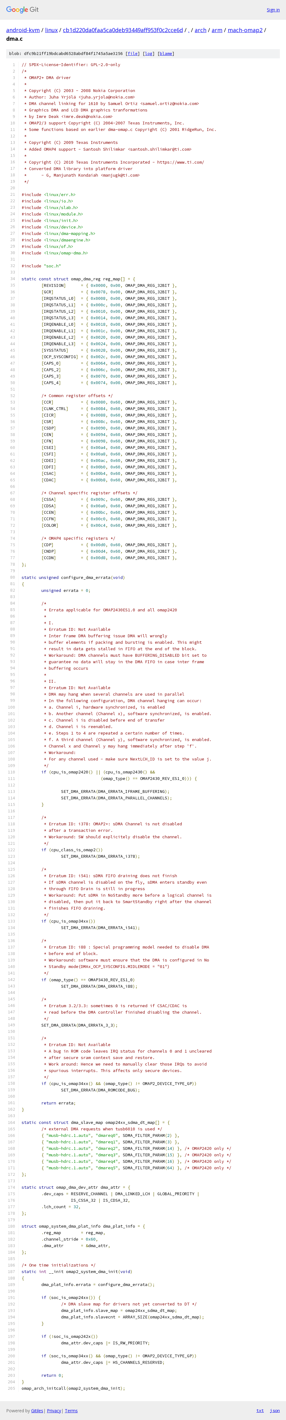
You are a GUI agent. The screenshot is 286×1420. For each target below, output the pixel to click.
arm (217, 30)
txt (260, 1410)
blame (166, 53)
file (133, 53)
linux (51, 30)
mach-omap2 (245, 30)
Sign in (273, 10)
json (275, 1410)
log (148, 53)
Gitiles (37, 1411)
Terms (71, 1411)
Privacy (54, 1411)
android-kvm (23, 30)
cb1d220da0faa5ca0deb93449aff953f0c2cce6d (123, 30)
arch (200, 30)
